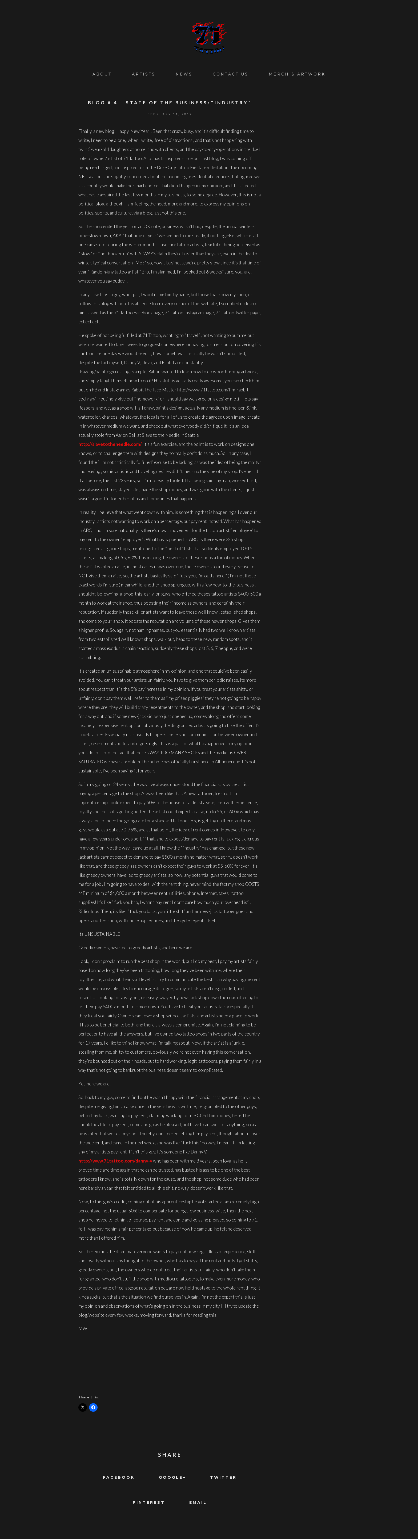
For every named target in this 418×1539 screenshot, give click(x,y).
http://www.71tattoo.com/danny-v (115, 1161)
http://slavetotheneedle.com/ (110, 444)
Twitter (223, 1477)
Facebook (119, 1477)
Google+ (172, 1477)
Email (198, 1502)
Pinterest (149, 1502)
